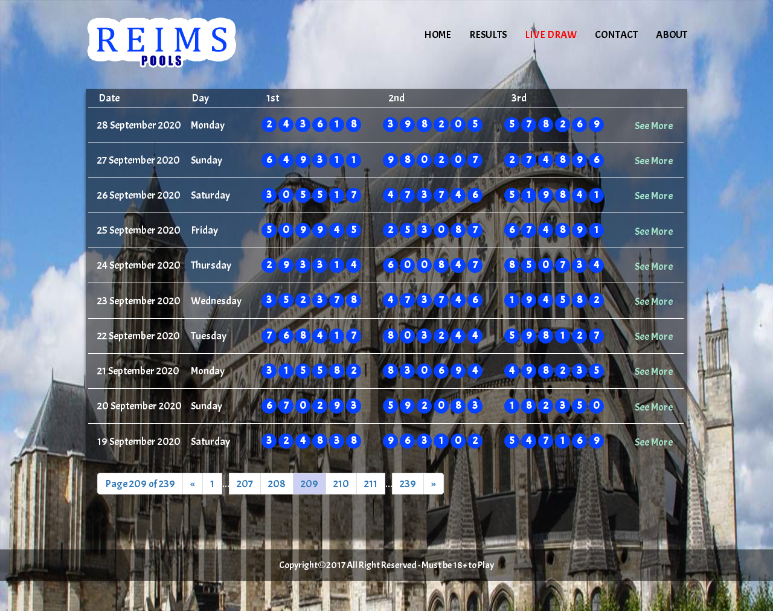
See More (654, 125)
